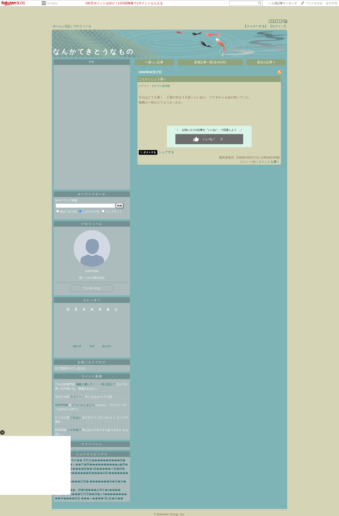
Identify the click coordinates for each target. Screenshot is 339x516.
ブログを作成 (313, 3)
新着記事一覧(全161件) (210, 62)
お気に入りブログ (92, 362)
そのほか (52, 3)
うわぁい (76, 417)
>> (282, 3)
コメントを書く (269, 161)
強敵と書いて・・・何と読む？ (96, 384)
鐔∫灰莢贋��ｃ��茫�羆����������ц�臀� (91, 464)
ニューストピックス (92, 454)
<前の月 (76, 346)
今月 (91, 346)
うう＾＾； (77, 396)
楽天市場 (331, 3)
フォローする (91, 288)
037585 (275, 21)
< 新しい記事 (154, 62)
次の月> (106, 346)
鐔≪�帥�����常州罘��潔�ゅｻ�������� (91, 494)
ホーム (57, 26)
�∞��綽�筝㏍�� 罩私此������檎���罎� (90, 460)
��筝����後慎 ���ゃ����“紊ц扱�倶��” (89, 498)
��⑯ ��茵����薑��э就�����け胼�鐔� (90, 468)
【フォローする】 (255, 26)
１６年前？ (74, 430)
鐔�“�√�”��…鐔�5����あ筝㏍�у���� (88, 490)
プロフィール (82, 26)
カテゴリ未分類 (161, 85)
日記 (68, 26)
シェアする (166, 152)
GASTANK (61, 405)
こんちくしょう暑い (152, 79)
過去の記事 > (266, 62)
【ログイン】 (278, 26)
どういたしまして (83, 405)
